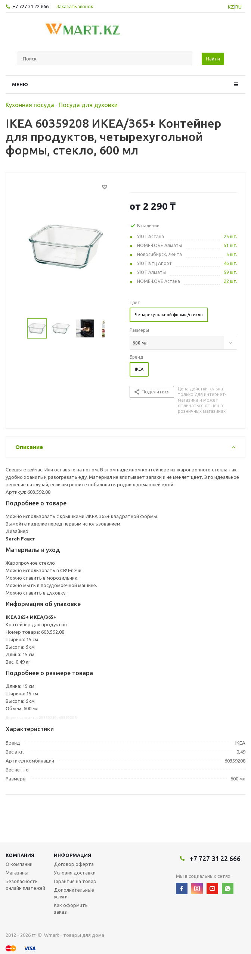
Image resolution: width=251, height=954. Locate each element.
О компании (19, 864)
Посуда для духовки (88, 105)
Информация (72, 855)
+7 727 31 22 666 (30, 6)
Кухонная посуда (30, 105)
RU (238, 6)
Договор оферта (74, 864)
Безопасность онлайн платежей (25, 885)
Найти (213, 58)
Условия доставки (75, 872)
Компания (20, 855)
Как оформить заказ (71, 908)
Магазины (17, 872)
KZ (231, 6)
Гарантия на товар (75, 881)
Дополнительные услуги (74, 893)
